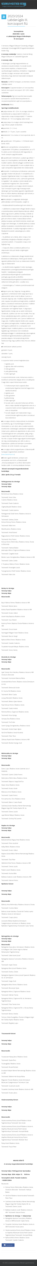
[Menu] (25, 4)
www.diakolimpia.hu (8, 454)
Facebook (8, 1245)
